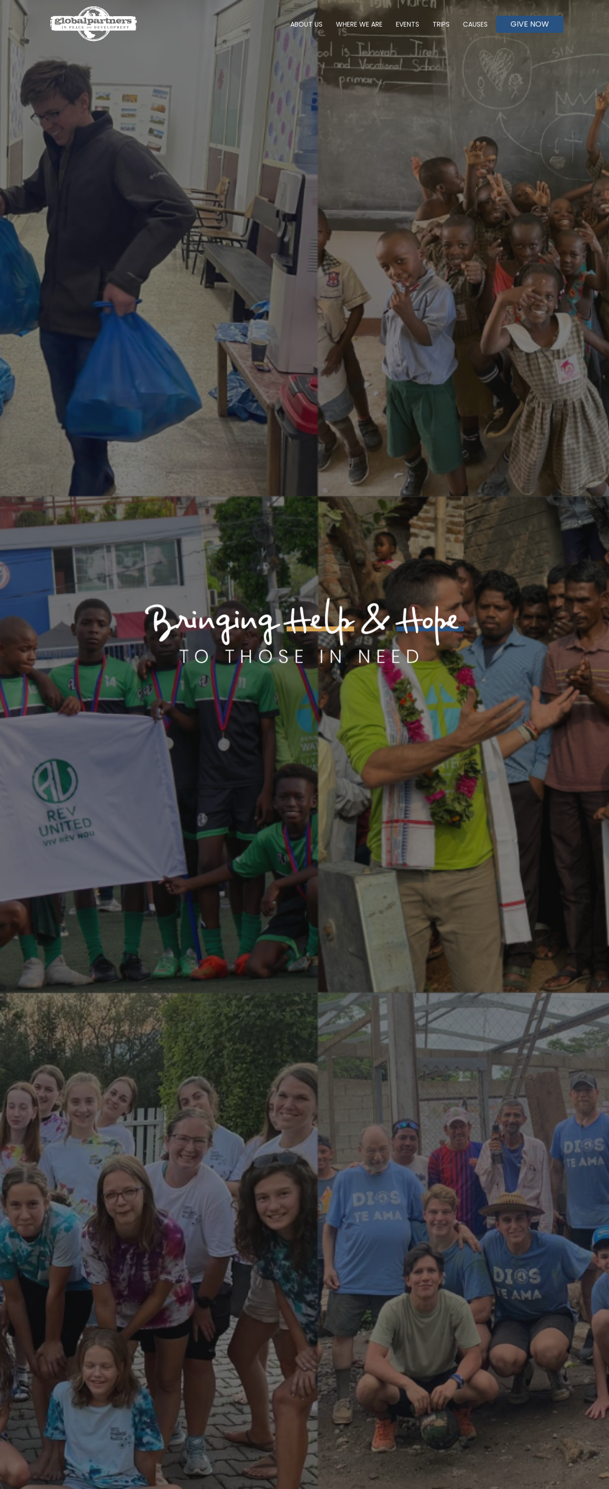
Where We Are (359, 24)
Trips (441, 24)
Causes (475, 24)
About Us (306, 24)
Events (407, 24)
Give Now (530, 24)
